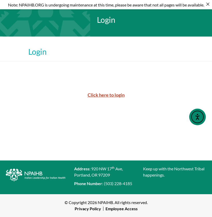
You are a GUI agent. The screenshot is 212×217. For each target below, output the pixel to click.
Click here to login (106, 95)
